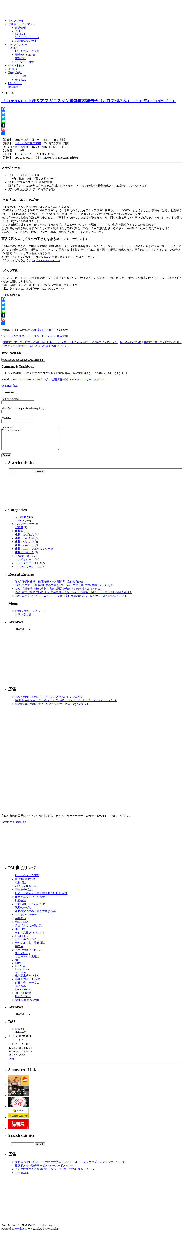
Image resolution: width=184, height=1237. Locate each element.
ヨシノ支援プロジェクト (30, 936)
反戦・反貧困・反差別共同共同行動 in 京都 (41, 897)
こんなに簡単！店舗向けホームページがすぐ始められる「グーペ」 (56, 1173)
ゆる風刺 (20, 933)
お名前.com (22, 1176)
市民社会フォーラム (27, 986)
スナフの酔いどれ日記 (28, 954)
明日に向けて (23, 925)
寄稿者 (19, 531)
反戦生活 (20, 904)
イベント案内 (16, 65)
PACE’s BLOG (23, 993)
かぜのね (20, 922)
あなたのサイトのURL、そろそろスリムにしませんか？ (49, 700)
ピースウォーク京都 (27, 51)
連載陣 (19, 535)
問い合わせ (15, 83)
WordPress (21, 1232)
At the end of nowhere (27, 1003)
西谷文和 (62, 336)
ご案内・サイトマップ (21, 24)
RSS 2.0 (19, 1032)
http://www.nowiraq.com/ (46, 260)
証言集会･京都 (24, 893)
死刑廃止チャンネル (27, 979)
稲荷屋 (19, 950)
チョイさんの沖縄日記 (28, 929)
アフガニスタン (17, 336)
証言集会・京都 (24, 61)
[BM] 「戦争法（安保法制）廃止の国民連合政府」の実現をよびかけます (59, 592)
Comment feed (9, 385)
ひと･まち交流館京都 (28, 143)
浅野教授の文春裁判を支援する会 (35, 915)
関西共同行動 (23, 996)
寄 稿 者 (13, 69)
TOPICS (13, 47)
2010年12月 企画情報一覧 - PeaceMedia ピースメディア (70, 379)
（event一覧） (23, 560)
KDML (19, 967)
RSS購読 (13, 86)
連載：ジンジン (24, 545)
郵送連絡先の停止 (26, 40)
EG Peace (20, 970)
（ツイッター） (24, 563)
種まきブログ (23, 1000)
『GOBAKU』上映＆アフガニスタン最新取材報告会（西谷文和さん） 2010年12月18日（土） (88, 101)
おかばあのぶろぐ (26, 943)
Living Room (22, 973)
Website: (6, 417)
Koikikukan (52, 1232)
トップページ (16, 20)
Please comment (33, 441)
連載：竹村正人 (24, 556)
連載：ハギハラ (24, 549)
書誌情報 (20, 27)
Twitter (19, 31)
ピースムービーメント (41, 336)
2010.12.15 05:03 (21, 379)
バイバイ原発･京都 (26, 890)
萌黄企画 (20, 990)
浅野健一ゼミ (23, 911)
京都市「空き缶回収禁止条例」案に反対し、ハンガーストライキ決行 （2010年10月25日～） (60, 342)
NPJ (17, 964)
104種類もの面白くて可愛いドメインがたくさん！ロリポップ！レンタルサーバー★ (66, 704)
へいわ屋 (20, 76)
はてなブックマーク (27, 37)
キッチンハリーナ (26, 918)
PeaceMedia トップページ (30, 614)
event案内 (37, 329)
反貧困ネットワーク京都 (30, 900)
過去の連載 (15, 72)
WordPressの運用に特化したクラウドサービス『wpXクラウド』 (53, 708)
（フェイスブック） (27, 567)
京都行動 (20, 58)
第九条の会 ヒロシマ (27, 983)
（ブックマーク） (26, 570)
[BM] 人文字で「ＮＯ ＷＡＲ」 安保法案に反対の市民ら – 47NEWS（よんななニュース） (71, 600)
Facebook (20, 34)
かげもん (20, 79)
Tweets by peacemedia (13, 825)
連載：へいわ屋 (24, 542)
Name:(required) (10, 398)
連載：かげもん (24, 538)
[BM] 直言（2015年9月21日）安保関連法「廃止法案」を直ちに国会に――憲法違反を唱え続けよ (73, 596)
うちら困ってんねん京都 (30, 908)
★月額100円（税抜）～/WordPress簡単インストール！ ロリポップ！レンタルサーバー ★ (70, 1166)
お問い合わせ (23, 618)
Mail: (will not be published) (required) (22, 408)
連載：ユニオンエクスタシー (32, 552)
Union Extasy (22, 957)
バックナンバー (17, 44)
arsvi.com (20, 976)
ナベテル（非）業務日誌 (30, 946)
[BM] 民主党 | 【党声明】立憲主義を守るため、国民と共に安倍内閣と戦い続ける (64, 589)
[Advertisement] (92, 661)
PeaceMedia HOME (130, 342)
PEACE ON (21, 940)
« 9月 (11, 1063)
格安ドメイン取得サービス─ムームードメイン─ (44, 1169)
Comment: (7, 426)
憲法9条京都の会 (25, 54)
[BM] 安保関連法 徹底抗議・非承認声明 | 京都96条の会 (49, 585)
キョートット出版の (27, 960)
